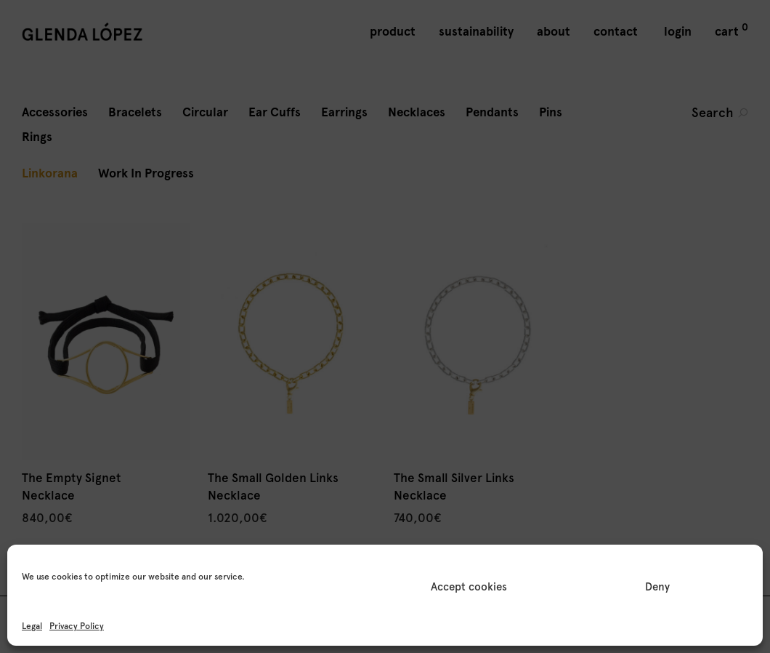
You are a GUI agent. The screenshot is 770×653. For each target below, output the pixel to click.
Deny (657, 586)
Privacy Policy (76, 626)
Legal (32, 626)
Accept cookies (469, 586)
